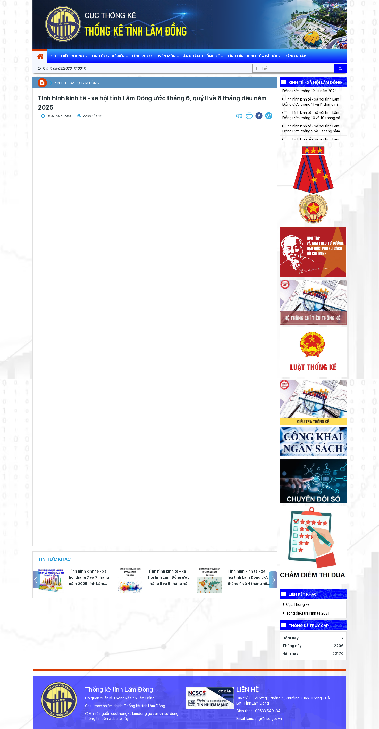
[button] (268, 115)
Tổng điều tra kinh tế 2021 (306, 613)
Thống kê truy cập (304, 625)
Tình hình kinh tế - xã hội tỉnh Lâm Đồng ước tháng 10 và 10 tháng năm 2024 (312, 123)
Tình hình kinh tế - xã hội (253, 56)
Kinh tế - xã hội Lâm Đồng (77, 83)
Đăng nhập (295, 56)
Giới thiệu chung (68, 56)
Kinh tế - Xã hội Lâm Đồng (311, 82)
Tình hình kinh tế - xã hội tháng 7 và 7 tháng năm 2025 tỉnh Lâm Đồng (89, 578)
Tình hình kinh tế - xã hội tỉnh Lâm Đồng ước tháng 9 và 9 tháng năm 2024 (311, 137)
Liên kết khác (298, 594)
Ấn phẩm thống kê (203, 56)
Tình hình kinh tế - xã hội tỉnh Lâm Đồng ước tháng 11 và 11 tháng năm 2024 (311, 110)
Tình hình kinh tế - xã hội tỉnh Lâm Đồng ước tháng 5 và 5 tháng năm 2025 (169, 578)
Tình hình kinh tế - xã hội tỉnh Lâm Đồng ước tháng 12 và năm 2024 (310, 96)
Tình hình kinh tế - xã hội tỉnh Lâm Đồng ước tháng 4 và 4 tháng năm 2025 (249, 578)
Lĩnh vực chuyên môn (155, 56)
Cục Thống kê (296, 604)
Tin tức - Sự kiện (109, 56)
